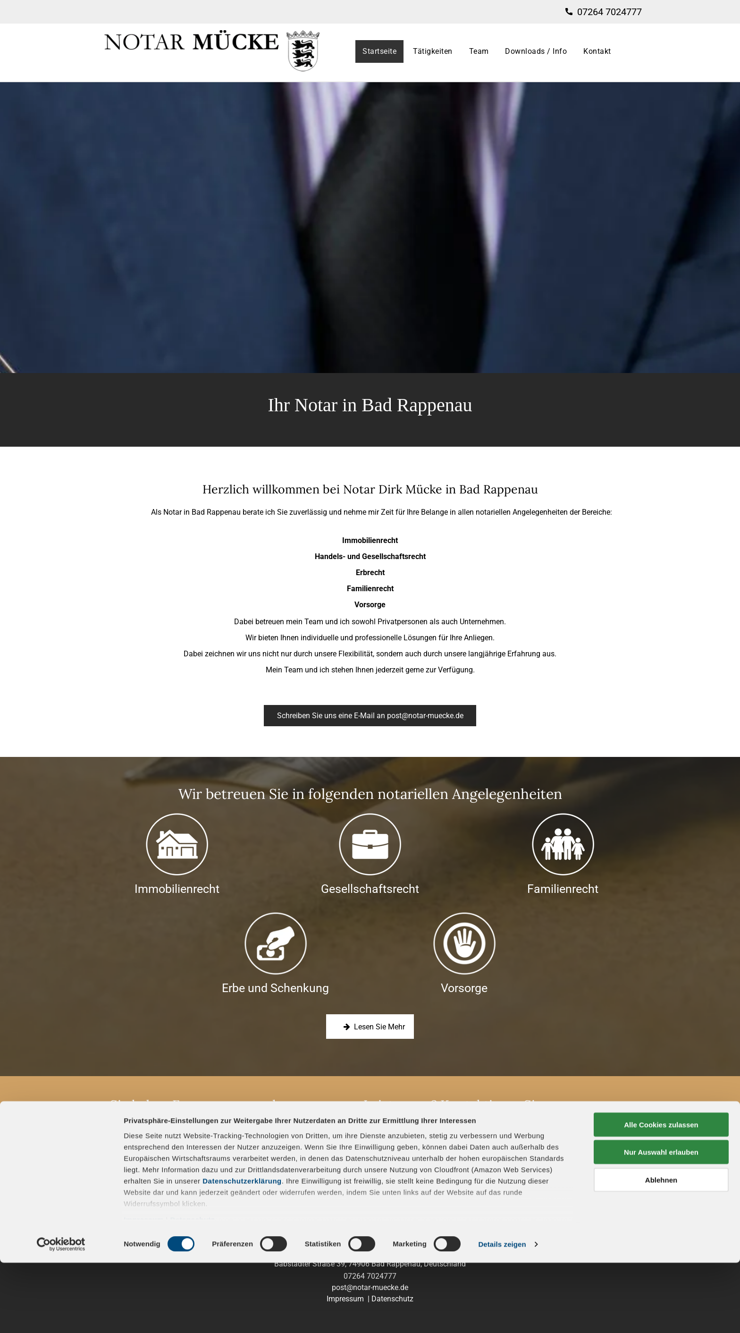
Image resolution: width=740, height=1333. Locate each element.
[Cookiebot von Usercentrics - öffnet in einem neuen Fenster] (61, 1315)
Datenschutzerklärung (242, 1251)
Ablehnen (661, 1250)
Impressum (144, 1290)
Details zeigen (502, 1314)
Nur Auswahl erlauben (661, 1222)
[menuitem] (380, 51)
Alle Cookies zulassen (661, 1195)
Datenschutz (192, 1290)
